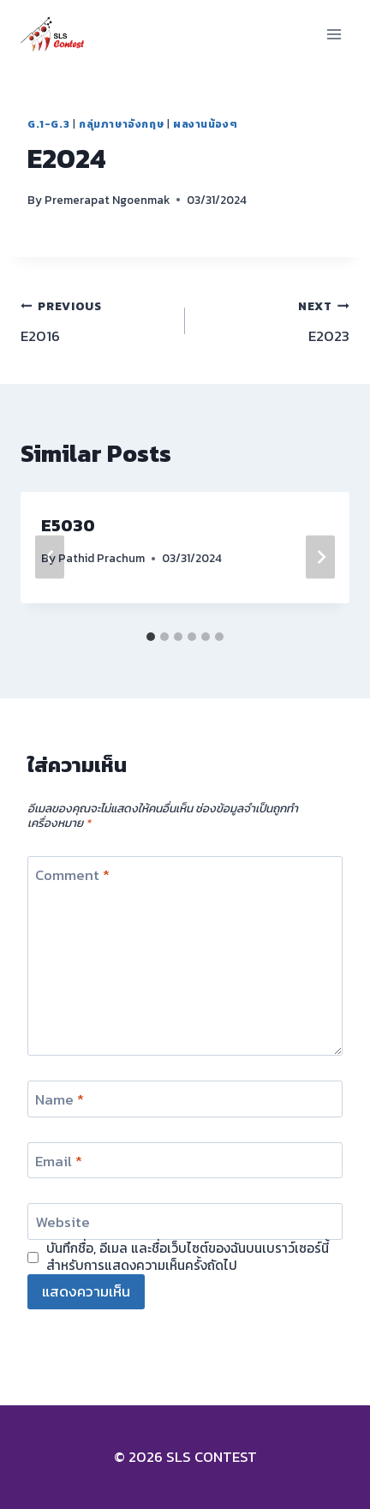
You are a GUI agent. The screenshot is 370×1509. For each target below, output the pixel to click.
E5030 (68, 525)
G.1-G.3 (48, 124)
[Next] (320, 556)
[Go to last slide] (49, 556)
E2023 (274, 320)
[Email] (185, 1160)
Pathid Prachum (101, 557)
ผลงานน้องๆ (205, 124)
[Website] (185, 1221)
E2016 (95, 320)
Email (58, 1162)
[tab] (150, 636)
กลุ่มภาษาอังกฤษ (121, 124)
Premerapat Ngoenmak (107, 199)
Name (59, 1100)
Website (62, 1223)
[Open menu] (333, 34)
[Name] (185, 1099)
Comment (72, 875)
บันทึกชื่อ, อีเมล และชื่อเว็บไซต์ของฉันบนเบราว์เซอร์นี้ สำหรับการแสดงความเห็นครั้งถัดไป (187, 1257)
